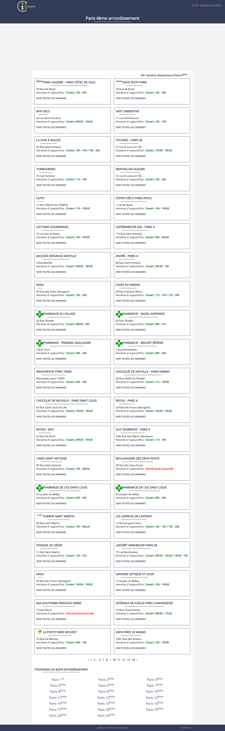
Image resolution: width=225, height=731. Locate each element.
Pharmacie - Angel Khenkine (143, 314)
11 (118, 660)
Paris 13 (154, 697)
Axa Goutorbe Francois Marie (58, 603)
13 (128, 660)
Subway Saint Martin (58, 516)
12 (123, 660)
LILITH (40, 198)
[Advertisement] (112, 47)
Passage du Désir (49, 545)
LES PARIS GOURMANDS (52, 227)
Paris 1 (58, 679)
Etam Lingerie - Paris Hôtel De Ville (69, 82)
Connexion (185, 727)
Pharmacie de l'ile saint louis (65, 487)
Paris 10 (154, 691)
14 (133, 660)
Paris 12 (106, 697)
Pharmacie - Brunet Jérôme (142, 343)
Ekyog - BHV (45, 429)
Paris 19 (154, 709)
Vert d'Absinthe (127, 111)
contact (100, 727)
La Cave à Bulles (48, 140)
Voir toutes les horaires (51, 98)
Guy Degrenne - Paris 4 (133, 429)
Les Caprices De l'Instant (134, 516)
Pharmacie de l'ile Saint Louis (144, 487)
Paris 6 (106, 685)
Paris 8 (58, 691)
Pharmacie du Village (59, 314)
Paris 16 (154, 703)
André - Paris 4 (127, 256)
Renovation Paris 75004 (53, 371)
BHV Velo (43, 111)
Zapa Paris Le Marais (131, 632)
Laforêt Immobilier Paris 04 (136, 545)
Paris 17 (58, 709)
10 (114, 660)
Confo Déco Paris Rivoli (134, 198)
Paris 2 (106, 679)
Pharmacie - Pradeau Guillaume (67, 343)
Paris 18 (106, 709)
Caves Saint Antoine (51, 458)
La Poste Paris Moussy (60, 632)
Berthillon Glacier (130, 169)
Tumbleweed (45, 169)
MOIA (40, 574)
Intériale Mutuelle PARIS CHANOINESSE (144, 603)
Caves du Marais (128, 285)
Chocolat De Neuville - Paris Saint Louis (66, 400)
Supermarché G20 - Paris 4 (135, 227)
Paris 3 (154, 679)
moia (40, 285)
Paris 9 (106, 691)
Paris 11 (58, 697)
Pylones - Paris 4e (129, 140)
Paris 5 (58, 685)
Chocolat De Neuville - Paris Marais (142, 371)
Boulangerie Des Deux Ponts (137, 458)
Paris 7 (154, 685)
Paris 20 (58, 715)
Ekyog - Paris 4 (126, 400)
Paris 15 (106, 703)
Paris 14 (58, 703)
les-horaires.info (120, 727)
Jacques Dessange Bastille (56, 256)
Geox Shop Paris (134, 82)
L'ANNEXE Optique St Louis (135, 574)
